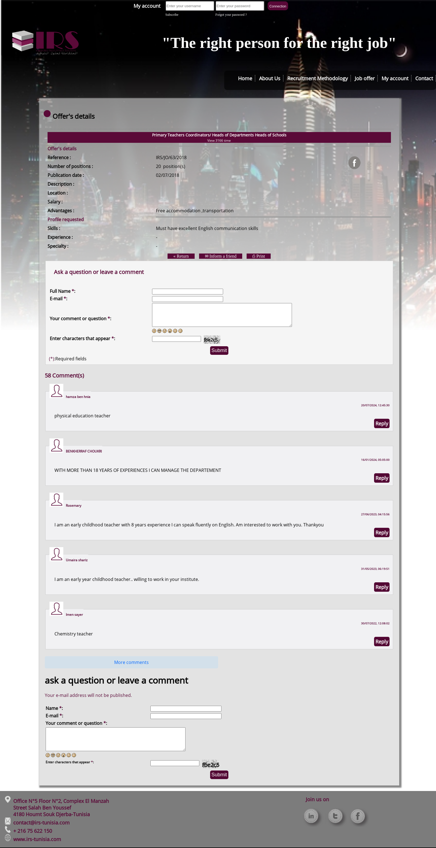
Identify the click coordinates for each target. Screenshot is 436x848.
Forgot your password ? (231, 15)
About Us (269, 78)
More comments (131, 662)
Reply (381, 423)
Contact (424, 78)
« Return (181, 256)
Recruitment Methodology (317, 78)
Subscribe (171, 15)
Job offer (365, 78)
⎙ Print (258, 256)
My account (147, 5)
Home (245, 78)
